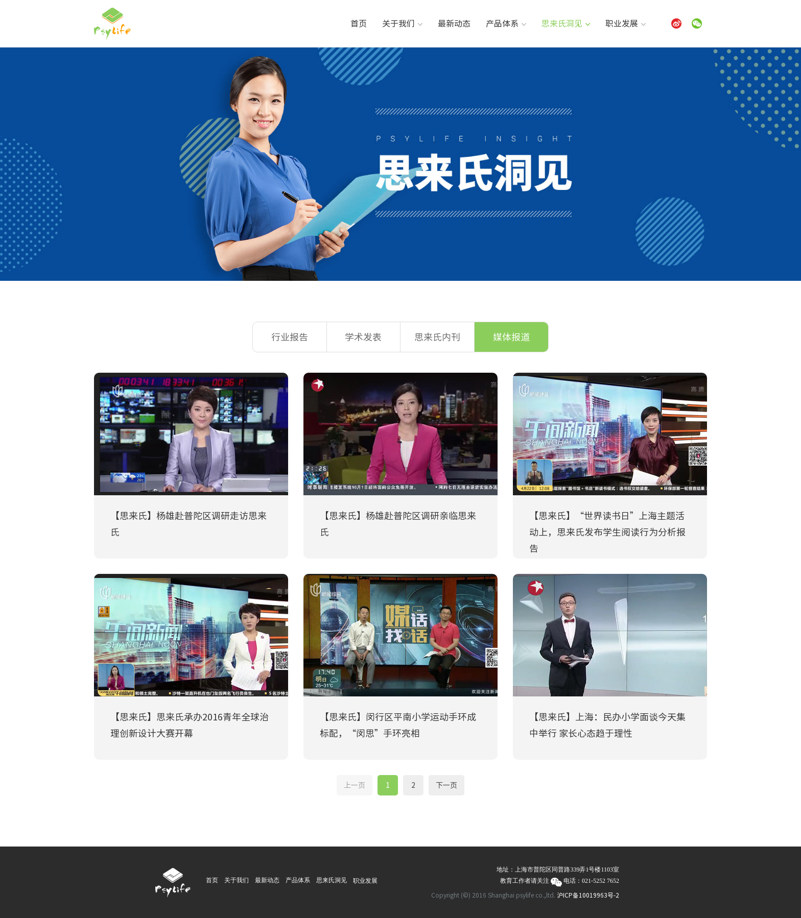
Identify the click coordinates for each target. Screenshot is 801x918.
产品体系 (506, 23)
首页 (358, 23)
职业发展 (625, 23)
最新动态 (454, 23)
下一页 (446, 785)
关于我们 (402, 23)
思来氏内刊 (437, 337)
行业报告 (289, 337)
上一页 (354, 785)
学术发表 (363, 337)
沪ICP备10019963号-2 (588, 895)
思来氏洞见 (565, 23)
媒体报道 (511, 337)
